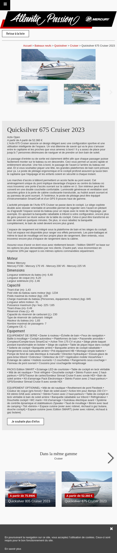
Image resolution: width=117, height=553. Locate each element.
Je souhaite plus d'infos (25, 421)
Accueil (27, 45)
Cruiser (74, 45)
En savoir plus (13, 548)
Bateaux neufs (43, 45)
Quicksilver (60, 45)
